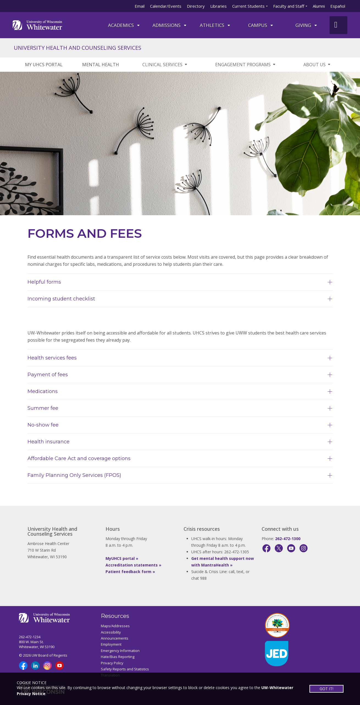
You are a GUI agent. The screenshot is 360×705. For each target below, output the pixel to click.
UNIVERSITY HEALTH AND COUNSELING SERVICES (77, 47)
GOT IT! (326, 688)
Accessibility (111, 632)
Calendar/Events (165, 6)
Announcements (114, 638)
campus (261, 25)
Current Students (248, 6)
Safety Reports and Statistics (125, 669)
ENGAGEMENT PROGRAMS (245, 65)
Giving (306, 25)
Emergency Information (120, 650)
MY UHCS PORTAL (44, 65)
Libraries (218, 6)
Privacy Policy (112, 662)
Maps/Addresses (115, 625)
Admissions (170, 25)
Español (337, 6)
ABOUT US (317, 65)
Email (140, 6)
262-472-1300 (287, 538)
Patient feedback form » (130, 571)
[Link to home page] (37, 24)
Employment (111, 644)
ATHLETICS (215, 25)
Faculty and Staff (288, 6)
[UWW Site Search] (338, 25)
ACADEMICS (124, 25)
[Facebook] (266, 548)
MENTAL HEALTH (100, 65)
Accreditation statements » (133, 565)
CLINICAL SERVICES (165, 65)
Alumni (319, 6)
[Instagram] (303, 548)
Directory (196, 6)
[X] (279, 548)
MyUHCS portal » (122, 558)
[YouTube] (291, 548)
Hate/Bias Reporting (117, 656)
